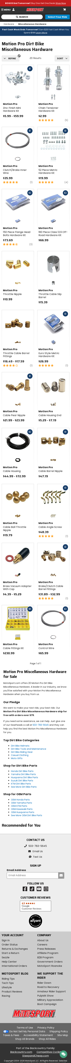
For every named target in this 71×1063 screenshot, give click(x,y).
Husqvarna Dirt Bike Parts (24, 777)
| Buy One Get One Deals (35, 3)
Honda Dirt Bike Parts (22, 771)
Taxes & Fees (11, 1035)
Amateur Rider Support (51, 991)
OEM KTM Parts (19, 806)
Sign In (6, 940)
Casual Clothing (19, 755)
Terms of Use (25, 1027)
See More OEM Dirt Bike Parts (26, 815)
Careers (42, 944)
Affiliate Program (47, 953)
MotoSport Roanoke (49, 966)
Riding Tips (8, 979)
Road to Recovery (48, 987)
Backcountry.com (21, 1052)
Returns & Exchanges (15, 949)
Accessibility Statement (38, 1035)
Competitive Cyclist (49, 1052)
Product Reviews (12, 991)
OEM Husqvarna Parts (22, 812)
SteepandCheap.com (35, 1056)
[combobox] (62, 58)
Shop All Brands (24, 1039)
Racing (6, 996)
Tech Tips (8, 983)
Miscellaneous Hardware (32, 24)
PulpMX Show (45, 995)
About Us (42, 940)
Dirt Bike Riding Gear (22, 752)
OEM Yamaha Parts (21, 802)
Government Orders (50, 961)
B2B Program (45, 957)
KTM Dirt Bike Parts (21, 783)
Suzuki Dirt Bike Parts (22, 780)
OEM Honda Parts (20, 799)
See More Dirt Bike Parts (24, 786)
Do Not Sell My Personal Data (27, 1031)
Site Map (62, 1035)
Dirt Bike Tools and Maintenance (28, 748)
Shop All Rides (47, 1039)
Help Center (9, 961)
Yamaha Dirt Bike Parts (23, 774)
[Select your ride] (57, 17)
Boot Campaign (47, 1004)
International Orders (14, 966)
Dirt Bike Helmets (20, 745)
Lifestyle (7, 987)
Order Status (10, 944)
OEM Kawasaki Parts (22, 809)
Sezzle (5, 957)
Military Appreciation (50, 1000)
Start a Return (10, 953)
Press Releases (46, 949)
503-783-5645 (41, 724)
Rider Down (44, 983)
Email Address (16, 870)
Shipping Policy (58, 1031)
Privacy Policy (45, 1027)
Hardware (9, 24)
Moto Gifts (16, 758)
